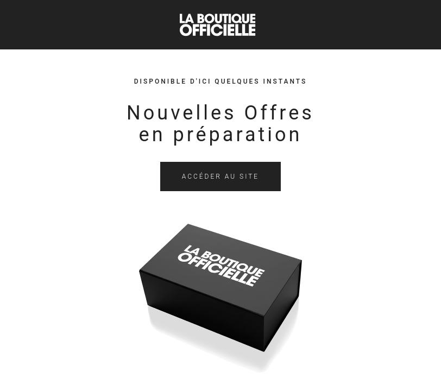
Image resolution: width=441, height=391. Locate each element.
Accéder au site (220, 176)
